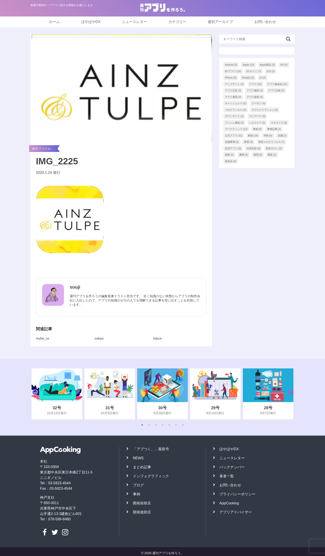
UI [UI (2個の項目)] (263, 77)
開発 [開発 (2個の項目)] (272, 154)
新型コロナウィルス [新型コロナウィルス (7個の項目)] (271, 141)
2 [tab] (149, 425)
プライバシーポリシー (237, 494)
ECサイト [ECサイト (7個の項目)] (253, 71)
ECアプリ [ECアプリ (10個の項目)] (233, 71)
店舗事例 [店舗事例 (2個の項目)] (232, 141)
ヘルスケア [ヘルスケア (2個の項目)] (257, 122)
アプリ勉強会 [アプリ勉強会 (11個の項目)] (277, 84)
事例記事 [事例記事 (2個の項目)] (274, 129)
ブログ (138, 485)
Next (289, 394)
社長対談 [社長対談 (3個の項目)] (253, 148)
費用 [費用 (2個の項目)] (243, 154)
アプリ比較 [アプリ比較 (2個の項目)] (276, 90)
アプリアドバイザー (235, 512)
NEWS (138, 458)
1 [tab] (142, 425)
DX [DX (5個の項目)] (284, 64)
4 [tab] (162, 425)
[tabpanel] (57, 393)
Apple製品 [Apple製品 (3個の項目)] (267, 64)
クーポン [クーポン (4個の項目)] (258, 103)
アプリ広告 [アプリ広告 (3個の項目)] (233, 90)
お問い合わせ (265, 22)
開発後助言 (142, 512)
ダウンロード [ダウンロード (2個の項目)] (234, 116)
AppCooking (229, 503)
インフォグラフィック (151, 476)
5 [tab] (169, 425)
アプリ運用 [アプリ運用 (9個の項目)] (233, 97)
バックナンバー (232, 467)
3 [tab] (155, 425)
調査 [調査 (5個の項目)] (229, 154)
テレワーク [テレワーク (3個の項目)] (257, 116)
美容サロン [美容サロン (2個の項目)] (274, 148)
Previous (34, 394)
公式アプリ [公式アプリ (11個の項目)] (234, 135)
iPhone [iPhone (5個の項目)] (231, 77)
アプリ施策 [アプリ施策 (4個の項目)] (255, 90)
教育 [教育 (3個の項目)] (248, 141)
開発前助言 (142, 503)
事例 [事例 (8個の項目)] (257, 129)
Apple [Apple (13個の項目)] (248, 64)
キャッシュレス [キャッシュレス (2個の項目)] (235, 103)
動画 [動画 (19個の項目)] (253, 135)
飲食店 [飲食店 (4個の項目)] (230, 161)
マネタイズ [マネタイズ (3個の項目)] (279, 122)
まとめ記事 (142, 467)
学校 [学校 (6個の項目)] (268, 135)
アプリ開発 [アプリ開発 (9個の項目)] (255, 97)
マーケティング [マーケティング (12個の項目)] (236, 129)
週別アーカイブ (220, 22)
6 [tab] (176, 425)
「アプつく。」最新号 (151, 449)
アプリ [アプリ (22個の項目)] (255, 84)
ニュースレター (134, 22)
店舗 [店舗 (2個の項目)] (282, 135)
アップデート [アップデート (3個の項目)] (234, 84)
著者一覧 (226, 476)
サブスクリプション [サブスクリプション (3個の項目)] (265, 109)
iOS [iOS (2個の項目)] (270, 71)
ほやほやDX (91, 22)
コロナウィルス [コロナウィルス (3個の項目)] (235, 109)
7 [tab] (183, 425)
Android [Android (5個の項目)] (231, 64)
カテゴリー (177, 22)
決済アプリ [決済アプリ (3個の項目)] (233, 148)
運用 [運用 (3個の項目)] (257, 154)
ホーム (54, 22)
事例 (136, 494)
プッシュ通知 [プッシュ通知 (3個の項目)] (234, 122)
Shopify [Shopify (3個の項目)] (248, 77)
